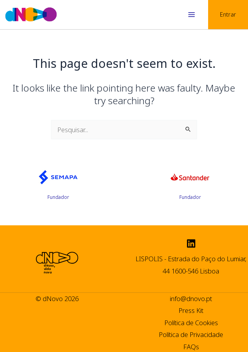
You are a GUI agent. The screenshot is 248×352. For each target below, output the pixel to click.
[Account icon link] (228, 14)
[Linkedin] (191, 243)
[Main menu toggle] (191, 15)
